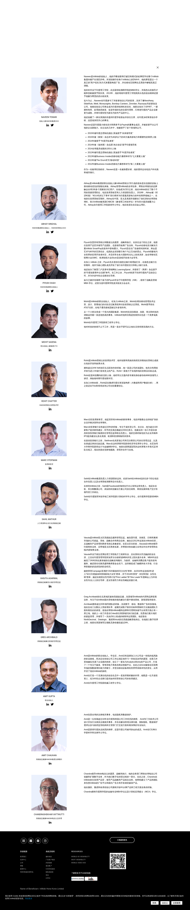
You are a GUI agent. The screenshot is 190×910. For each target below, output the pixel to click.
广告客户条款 (50, 860)
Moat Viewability (78, 860)
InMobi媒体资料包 (26, 872)
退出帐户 (49, 866)
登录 (164, 6)
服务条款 (49, 856)
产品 (143, 6)
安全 (47, 875)
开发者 (132, 6)
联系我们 (23, 856)
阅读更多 (28, 898)
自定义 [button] (165, 903)
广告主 (120, 6)
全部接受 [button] (177, 903)
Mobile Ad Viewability (80, 856)
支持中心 (23, 860)
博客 (21, 866)
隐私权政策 (49, 872)
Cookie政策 (50, 869)
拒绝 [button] (154, 903)
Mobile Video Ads (78, 863)
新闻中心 (23, 869)
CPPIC (48, 878)
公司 (153, 6)
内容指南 (49, 863)
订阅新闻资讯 (122, 840)
